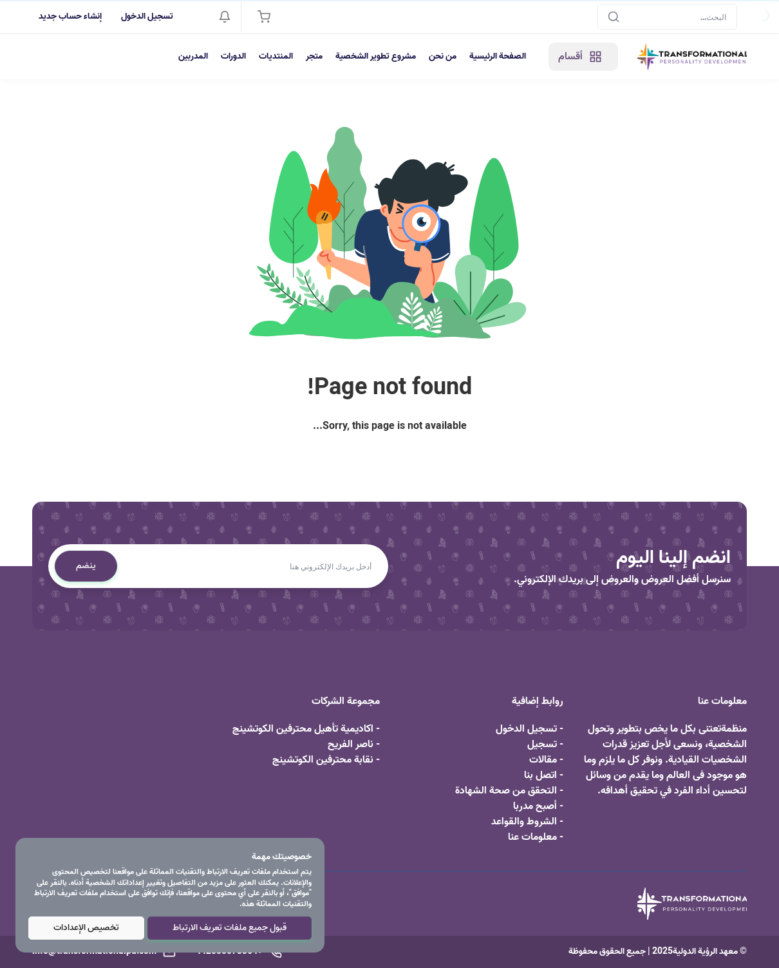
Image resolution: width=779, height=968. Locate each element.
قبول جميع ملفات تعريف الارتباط (229, 927)
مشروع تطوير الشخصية (375, 56)
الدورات (233, 56)
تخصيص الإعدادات (86, 927)
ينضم (86, 565)
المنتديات (276, 56)
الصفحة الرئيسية (497, 56)
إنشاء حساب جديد (70, 16)
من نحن (442, 56)
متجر (314, 56)
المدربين (193, 56)
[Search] (667, 17)
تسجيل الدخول (147, 16)
